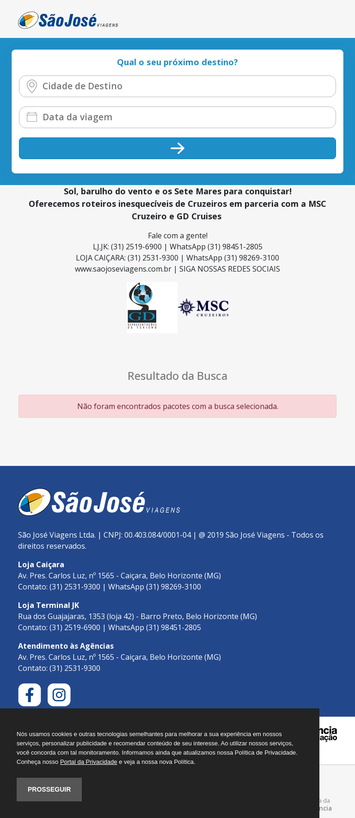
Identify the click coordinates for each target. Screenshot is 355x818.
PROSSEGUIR (49, 789)
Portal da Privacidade (88, 761)
